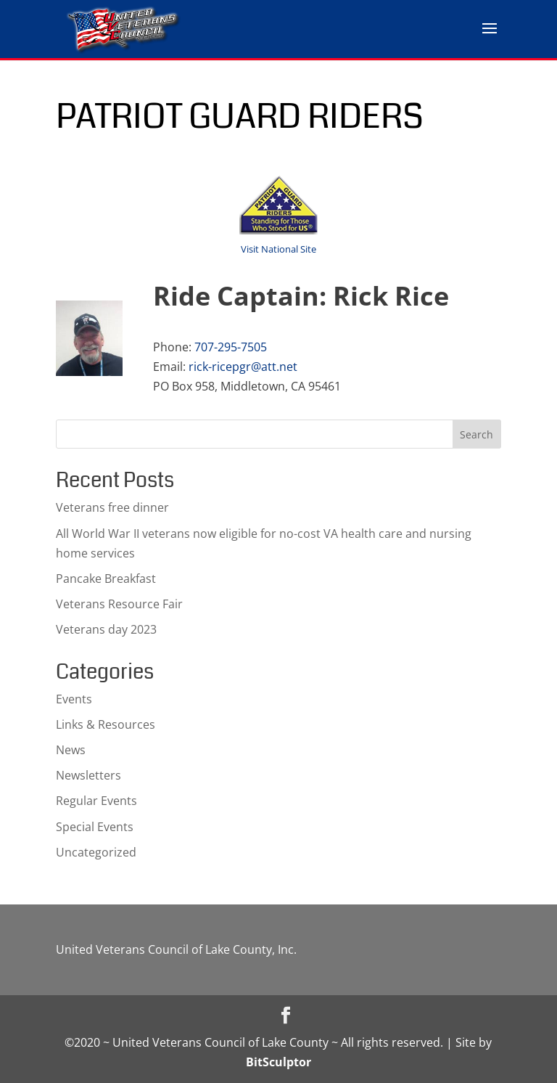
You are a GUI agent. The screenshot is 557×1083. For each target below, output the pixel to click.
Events (74, 699)
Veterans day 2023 (106, 629)
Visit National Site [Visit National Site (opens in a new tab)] (278, 249)
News (71, 750)
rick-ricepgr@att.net (243, 367)
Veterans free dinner (112, 507)
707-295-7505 (230, 347)
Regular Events (96, 801)
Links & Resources (105, 724)
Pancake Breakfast (106, 579)
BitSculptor (278, 1062)
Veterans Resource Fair (119, 604)
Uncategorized (96, 852)
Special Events (94, 827)
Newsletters (88, 775)
